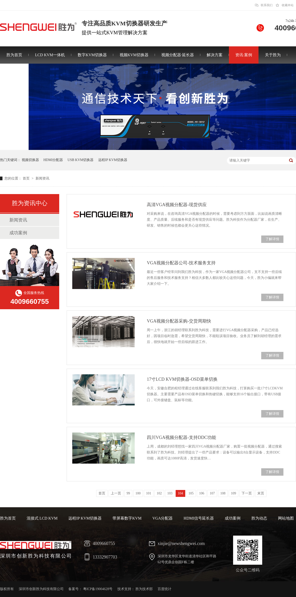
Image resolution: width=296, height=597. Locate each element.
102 (159, 493)
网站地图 (286, 518)
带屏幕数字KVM (126, 518)
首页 (27, 178)
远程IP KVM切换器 (112, 160)
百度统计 (164, 589)
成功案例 (18, 232)
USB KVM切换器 (80, 160)
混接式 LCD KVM (42, 518)
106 (201, 493)
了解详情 (272, 239)
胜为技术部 (144, 589)
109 (233, 493)
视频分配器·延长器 (177, 55)
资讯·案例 (243, 55)
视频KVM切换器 (134, 55)
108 (222, 493)
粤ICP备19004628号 (98, 589)
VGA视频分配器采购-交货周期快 (179, 321)
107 (212, 493)
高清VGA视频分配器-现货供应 (177, 204)
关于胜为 (273, 55)
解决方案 (214, 55)
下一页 (246, 493)
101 (148, 493)
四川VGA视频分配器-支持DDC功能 (181, 437)
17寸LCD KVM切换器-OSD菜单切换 (182, 379)
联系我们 (267, 5)
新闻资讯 (42, 178)
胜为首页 (14, 55)
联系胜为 (14, 72)
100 (138, 493)
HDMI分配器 (53, 160)
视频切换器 (30, 160)
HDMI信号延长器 (199, 518)
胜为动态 (259, 518)
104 (180, 493)
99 (128, 493)
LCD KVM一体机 (50, 55)
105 (191, 493)
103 (169, 493)
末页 (260, 493)
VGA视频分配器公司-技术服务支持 (181, 262)
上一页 (116, 493)
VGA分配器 (162, 518)
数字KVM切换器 (92, 55)
